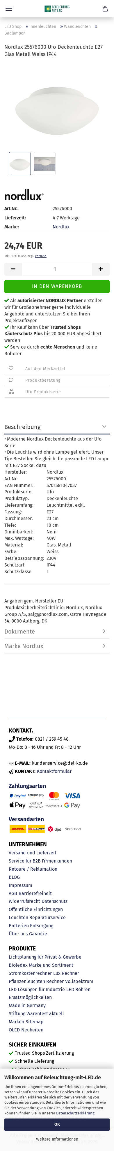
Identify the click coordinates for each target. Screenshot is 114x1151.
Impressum (20, 885)
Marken (16, 1021)
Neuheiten (32, 1030)
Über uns (18, 934)
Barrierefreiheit (35, 893)
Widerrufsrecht (24, 901)
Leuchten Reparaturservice (37, 917)
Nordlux (61, 227)
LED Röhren (78, 989)
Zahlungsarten (27, 786)
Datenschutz (54, 901)
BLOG (14, 877)
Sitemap (35, 1021)
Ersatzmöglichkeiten (30, 997)
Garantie (38, 934)
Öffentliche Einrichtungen (36, 909)
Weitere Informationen (57, 1139)
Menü (9, 8)
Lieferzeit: (15, 218)
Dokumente (19, 631)
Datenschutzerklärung (75, 1113)
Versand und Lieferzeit (32, 853)
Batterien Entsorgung (31, 925)
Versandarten (26, 819)
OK (57, 1124)
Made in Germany (27, 1005)
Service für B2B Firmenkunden (40, 861)
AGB (13, 893)
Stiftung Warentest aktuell (36, 1013)
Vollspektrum (79, 981)
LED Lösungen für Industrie (37, 989)
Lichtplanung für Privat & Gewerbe (45, 957)
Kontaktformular (54, 771)
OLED (14, 1030)
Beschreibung (22, 426)
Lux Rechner (66, 973)
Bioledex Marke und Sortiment (41, 965)
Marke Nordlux (23, 646)
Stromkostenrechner (30, 973)
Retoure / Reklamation (33, 869)
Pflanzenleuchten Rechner (36, 981)
